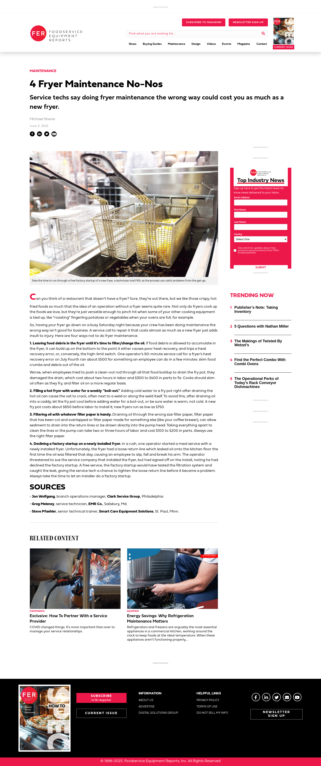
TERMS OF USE (207, 706)
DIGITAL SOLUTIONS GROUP (158, 713)
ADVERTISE (147, 706)
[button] (203, 22)
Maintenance (43, 71)
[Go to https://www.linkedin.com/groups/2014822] (266, 697)
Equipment (133, 611)
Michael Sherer (42, 119)
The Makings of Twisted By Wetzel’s (258, 343)
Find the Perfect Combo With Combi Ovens (260, 362)
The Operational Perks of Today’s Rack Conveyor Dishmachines (256, 383)
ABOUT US (146, 700)
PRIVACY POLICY (208, 700)
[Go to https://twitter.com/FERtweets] (276, 697)
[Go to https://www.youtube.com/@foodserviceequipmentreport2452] (297, 697)
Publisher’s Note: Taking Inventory (256, 309)
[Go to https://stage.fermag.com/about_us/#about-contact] (287, 697)
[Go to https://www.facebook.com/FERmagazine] (256, 697)
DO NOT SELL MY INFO (212, 713)
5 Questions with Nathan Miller (261, 326)
